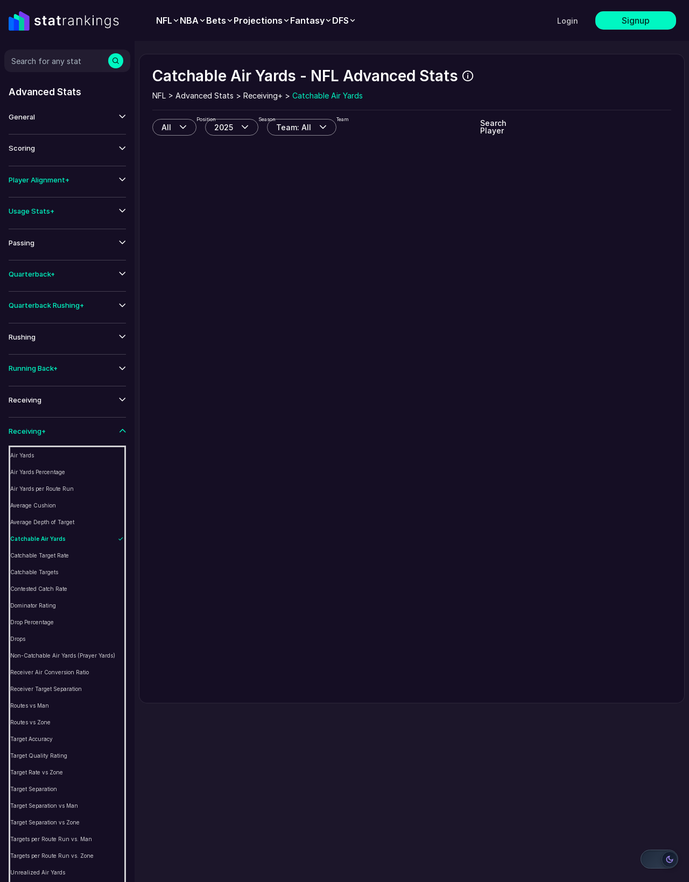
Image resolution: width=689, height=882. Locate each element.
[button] (67, 117)
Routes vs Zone (30, 722)
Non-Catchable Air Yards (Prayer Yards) (62, 655)
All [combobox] (166, 127)
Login (567, 20)
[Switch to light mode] (659, 859)
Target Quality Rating (38, 755)
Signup (636, 20)
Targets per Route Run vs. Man (51, 839)
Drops (17, 639)
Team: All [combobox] (293, 127)
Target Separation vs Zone (45, 822)
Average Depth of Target (42, 522)
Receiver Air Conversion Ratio (49, 672)
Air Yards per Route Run (42, 488)
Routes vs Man (29, 705)
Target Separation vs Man (44, 805)
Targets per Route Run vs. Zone (52, 855)
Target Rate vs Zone (36, 772)
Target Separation (33, 789)
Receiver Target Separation (46, 689)
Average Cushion (33, 505)
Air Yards (22, 455)
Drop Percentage (32, 622)
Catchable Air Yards (38, 538)
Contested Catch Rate (38, 588)
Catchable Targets (34, 572)
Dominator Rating (33, 605)
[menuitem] (168, 20)
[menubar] (256, 20)
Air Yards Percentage (37, 472)
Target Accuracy (31, 739)
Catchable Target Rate (39, 555)
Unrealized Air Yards (37, 872)
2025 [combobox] (223, 127)
